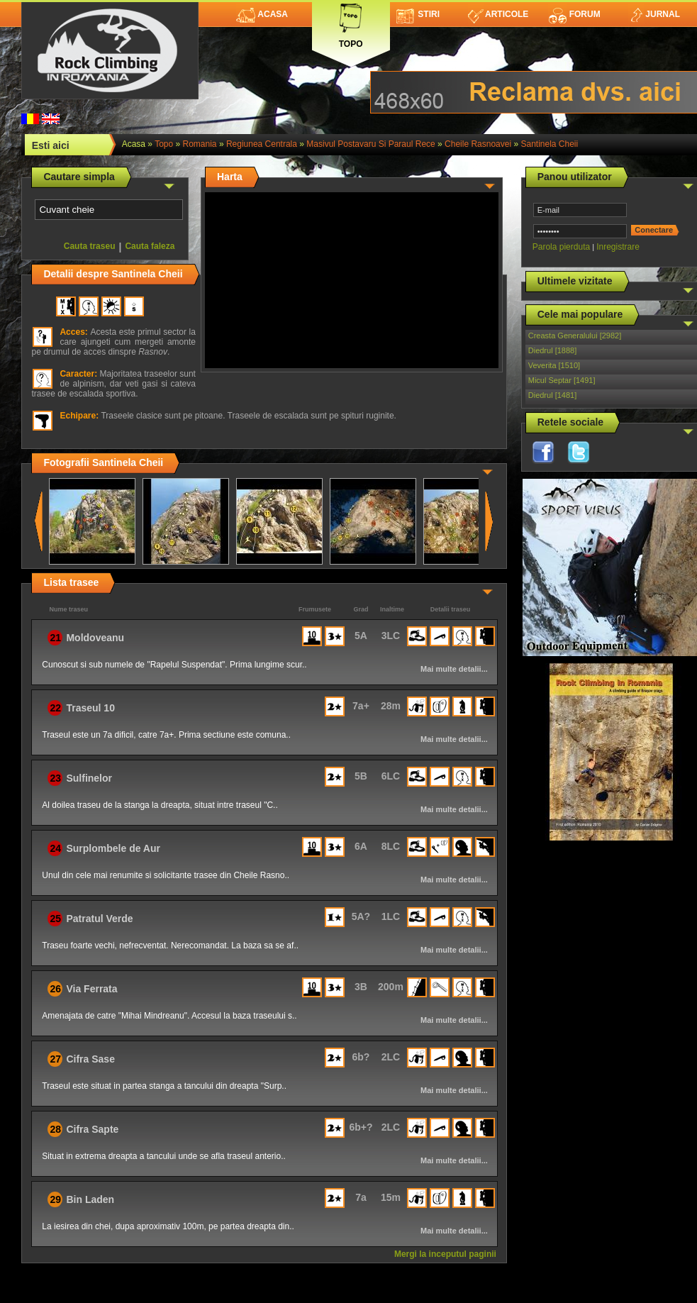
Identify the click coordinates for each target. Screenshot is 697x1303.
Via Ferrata (91, 988)
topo (164, 144)
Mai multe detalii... (454, 669)
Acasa (262, 14)
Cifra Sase (90, 1059)
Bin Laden (90, 1199)
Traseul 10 (90, 708)
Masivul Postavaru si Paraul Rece (370, 144)
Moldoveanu (95, 637)
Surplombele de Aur (113, 848)
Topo (351, 23)
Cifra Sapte (92, 1129)
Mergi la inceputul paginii (445, 1254)
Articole (498, 14)
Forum (574, 14)
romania (200, 144)
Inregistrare (618, 247)
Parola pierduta (561, 247)
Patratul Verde (99, 918)
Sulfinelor (89, 778)
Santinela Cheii (549, 144)
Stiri (418, 14)
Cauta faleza (149, 246)
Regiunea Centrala (261, 144)
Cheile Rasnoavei (478, 144)
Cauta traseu (90, 246)
